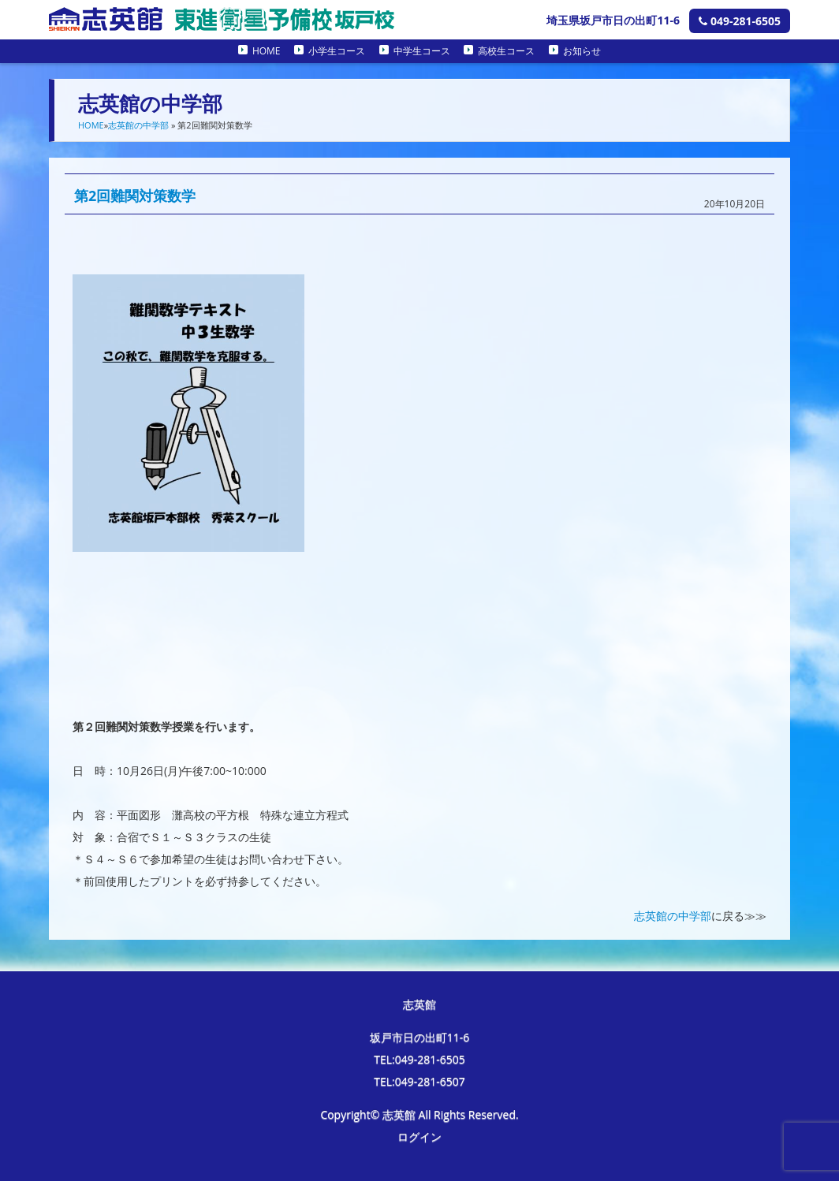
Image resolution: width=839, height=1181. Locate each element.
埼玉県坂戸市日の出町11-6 (613, 20)
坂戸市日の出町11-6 (420, 1037)
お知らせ (582, 51)
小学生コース (336, 51)
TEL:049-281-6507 (419, 1081)
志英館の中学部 (138, 125)
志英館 (419, 1004)
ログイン (419, 1136)
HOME (266, 51)
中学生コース (421, 51)
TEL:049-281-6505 (419, 1059)
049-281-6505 (740, 20)
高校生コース (506, 51)
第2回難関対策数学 (135, 195)
